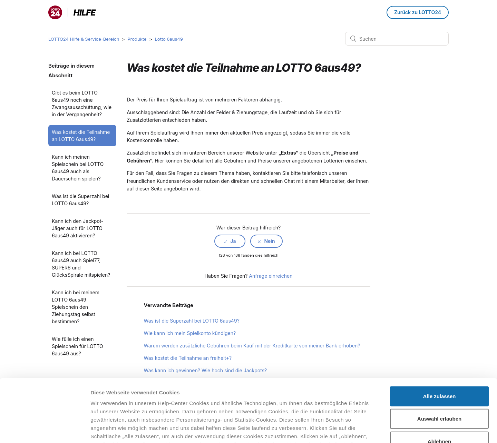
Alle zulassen (439, 338)
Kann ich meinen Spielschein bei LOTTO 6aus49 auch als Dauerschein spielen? (78, 167)
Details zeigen (367, 429)
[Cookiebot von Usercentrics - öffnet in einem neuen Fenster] (44, 429)
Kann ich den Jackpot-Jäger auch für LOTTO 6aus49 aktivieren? (78, 228)
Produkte (136, 39)
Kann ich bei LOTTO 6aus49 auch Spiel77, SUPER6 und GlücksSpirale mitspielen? (81, 264)
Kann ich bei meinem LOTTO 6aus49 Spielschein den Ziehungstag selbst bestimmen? (75, 306)
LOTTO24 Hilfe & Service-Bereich (83, 39)
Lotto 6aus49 (169, 39)
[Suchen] (397, 39)
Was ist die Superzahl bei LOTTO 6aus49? (80, 199)
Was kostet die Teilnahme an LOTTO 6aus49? (81, 135)
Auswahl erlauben (439, 360)
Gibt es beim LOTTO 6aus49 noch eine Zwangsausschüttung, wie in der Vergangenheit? (81, 103)
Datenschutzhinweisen (120, 402)
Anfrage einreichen (270, 276)
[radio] (229, 241)
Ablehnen (439, 383)
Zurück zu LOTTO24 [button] (417, 12)
